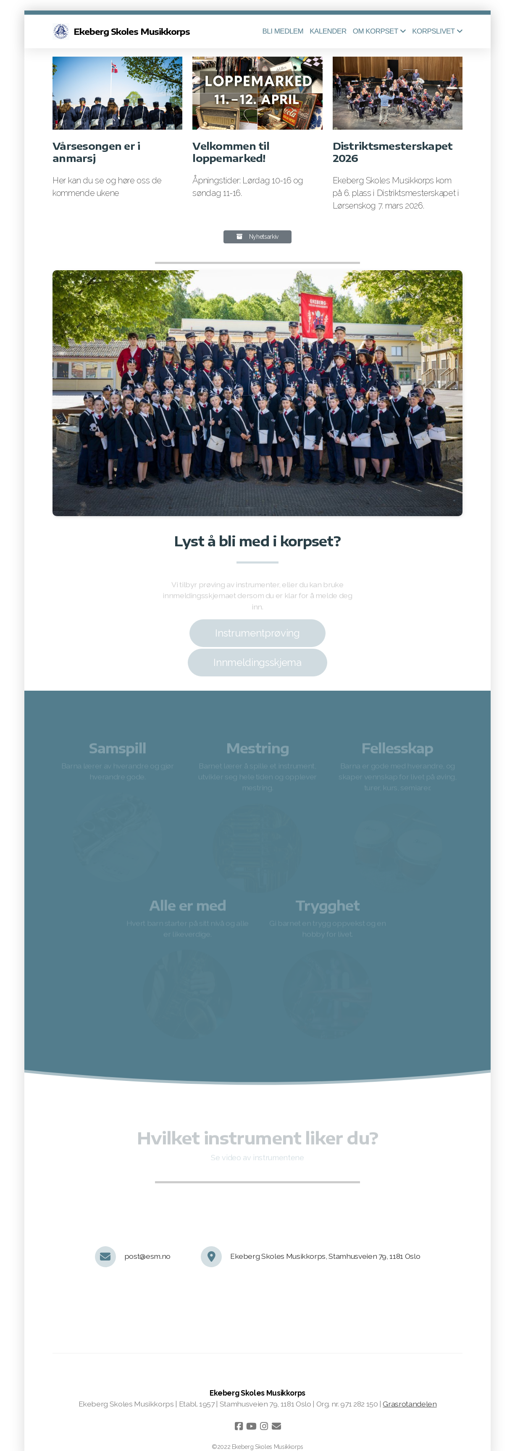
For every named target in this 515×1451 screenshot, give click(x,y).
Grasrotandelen (409, 1403)
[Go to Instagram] (264, 1426)
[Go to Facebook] (238, 1426)
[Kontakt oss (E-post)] (276, 1426)
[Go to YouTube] (251, 1426)
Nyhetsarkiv (257, 236)
